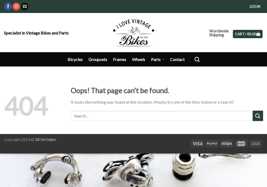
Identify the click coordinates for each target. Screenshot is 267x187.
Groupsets (97, 59)
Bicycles (75, 59)
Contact (177, 59)
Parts (157, 59)
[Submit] (258, 116)
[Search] (197, 59)
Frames (119, 59)
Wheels (138, 59)
